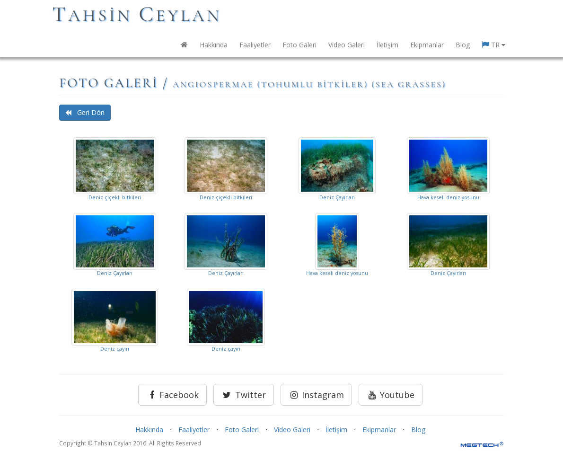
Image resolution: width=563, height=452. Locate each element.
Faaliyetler (255, 44)
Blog (463, 44)
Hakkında (214, 44)
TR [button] (493, 44)
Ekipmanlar (427, 44)
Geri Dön (85, 112)
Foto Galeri (299, 44)
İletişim (387, 44)
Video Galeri (346, 44)
